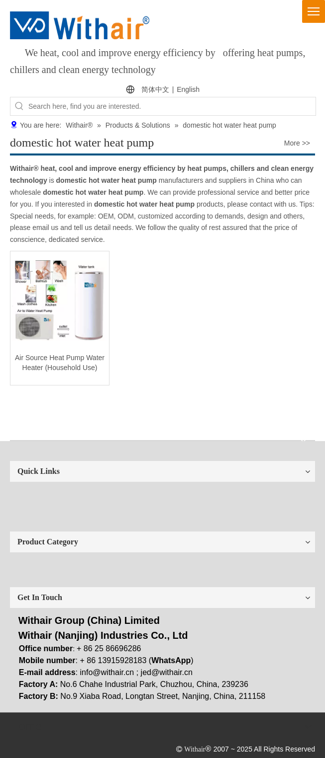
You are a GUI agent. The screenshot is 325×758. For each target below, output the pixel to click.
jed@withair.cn (167, 672)
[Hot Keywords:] (19, 106)
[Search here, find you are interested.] (172, 106)
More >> (297, 143)
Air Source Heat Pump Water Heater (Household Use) (60, 363)
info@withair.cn (107, 672)
